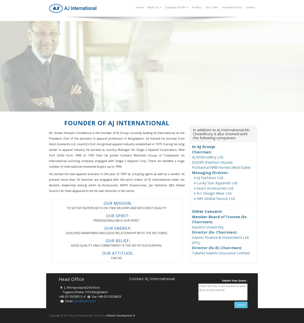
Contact (250, 7)
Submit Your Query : (235, 280)
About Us (154, 7)
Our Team (211, 7)
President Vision (232, 7)
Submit (241, 305)
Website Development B (120, 315)
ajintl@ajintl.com (85, 301)
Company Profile (176, 7)
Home (140, 7)
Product (197, 7)
